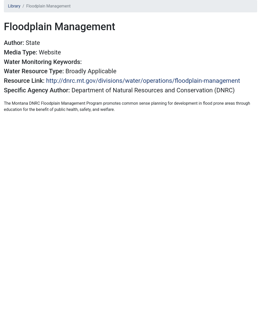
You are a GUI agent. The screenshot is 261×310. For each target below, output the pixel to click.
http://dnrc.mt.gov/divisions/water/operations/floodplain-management (143, 80)
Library (14, 6)
